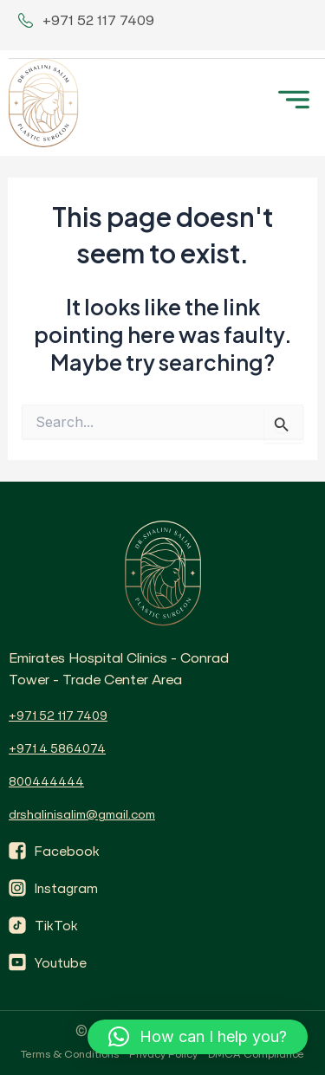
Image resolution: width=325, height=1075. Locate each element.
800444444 (46, 781)
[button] (198, 1037)
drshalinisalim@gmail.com (82, 814)
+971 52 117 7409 (58, 715)
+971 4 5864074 (57, 748)
